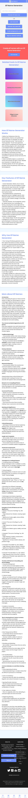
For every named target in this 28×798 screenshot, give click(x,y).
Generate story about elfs (14, 26)
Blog (20, 763)
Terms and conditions (18, 782)
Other (19, 761)
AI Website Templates (20, 754)
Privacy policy (8, 782)
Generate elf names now (14, 15)
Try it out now (14, 54)
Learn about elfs (14, 21)
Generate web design (8, 755)
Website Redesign (20, 746)
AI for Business (20, 756)
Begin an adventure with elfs (14, 35)
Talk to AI (8, 760)
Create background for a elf (14, 31)
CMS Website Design (19, 752)
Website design (19, 744)
